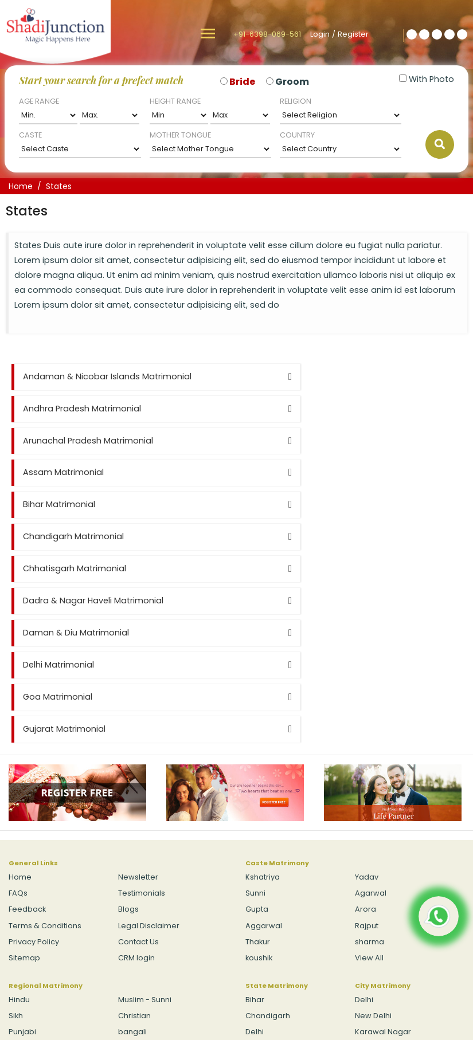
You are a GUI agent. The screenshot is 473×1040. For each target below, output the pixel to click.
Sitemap (24, 765)
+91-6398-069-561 (267, 34)
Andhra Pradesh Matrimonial (310, 376)
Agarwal (370, 701)
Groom (292, 82)
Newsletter (138, 685)
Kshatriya (262, 685)
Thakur (257, 749)
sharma (369, 749)
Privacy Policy (34, 749)
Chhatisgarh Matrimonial (74, 472)
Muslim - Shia (33, 872)
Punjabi (22, 840)
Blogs (128, 717)
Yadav (366, 685)
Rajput (366, 733)
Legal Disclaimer (148, 733)
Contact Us (138, 749)
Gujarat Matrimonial (292, 536)
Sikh (16, 824)
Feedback (27, 717)
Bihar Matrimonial (59, 440)
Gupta (256, 717)
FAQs (18, 701)
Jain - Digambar (148, 856)
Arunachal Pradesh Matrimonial (88, 408)
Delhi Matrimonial (286, 504)
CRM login (136, 765)
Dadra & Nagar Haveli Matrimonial (321, 472)
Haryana (261, 872)
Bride (242, 82)
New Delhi (373, 824)
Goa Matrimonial (57, 536)
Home (21, 186)
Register (353, 34)
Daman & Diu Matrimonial (76, 504)
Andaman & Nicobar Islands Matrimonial (107, 376)
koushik (258, 765)
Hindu (19, 808)
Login (320, 34)
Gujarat (259, 856)
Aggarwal (263, 733)
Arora (365, 717)
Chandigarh (267, 824)
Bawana (370, 872)
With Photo (426, 79)
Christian (134, 824)
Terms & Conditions (45, 733)
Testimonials (141, 701)
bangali (132, 840)
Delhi (254, 840)
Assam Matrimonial (291, 408)
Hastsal (368, 856)
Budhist (131, 872)
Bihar (254, 808)
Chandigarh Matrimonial (301, 440)
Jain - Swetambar (42, 856)
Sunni (255, 701)
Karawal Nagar (383, 840)
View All (369, 765)
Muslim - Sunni (144, 808)
